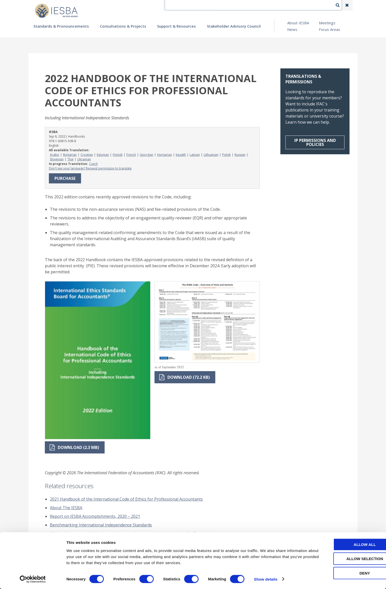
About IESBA (298, 22)
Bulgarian (70, 155)
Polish (226, 155)
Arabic (54, 155)
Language (267, 5)
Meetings (327, 22)
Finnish (118, 155)
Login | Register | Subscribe (306, 5)
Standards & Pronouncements (61, 26)
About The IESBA (66, 507)
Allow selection (343, 559)
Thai (70, 159)
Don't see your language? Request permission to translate (90, 168)
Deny (343, 573)
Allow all (344, 544)
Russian (240, 155)
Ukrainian (84, 159)
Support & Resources (176, 26)
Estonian (103, 155)
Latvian (195, 155)
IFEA (225, 5)
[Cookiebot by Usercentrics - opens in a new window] (33, 579)
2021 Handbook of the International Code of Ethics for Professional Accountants (126, 499)
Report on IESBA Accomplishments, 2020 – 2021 (95, 516)
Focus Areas (329, 29)
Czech (93, 164)
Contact (244, 5)
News (292, 29)
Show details (266, 579)
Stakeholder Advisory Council (234, 26)
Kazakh (181, 155)
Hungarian (164, 155)
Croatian (87, 155)
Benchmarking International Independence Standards (101, 525)
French (131, 155)
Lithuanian (211, 155)
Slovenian (57, 159)
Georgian (146, 155)
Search (340, 5)
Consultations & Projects (123, 26)
